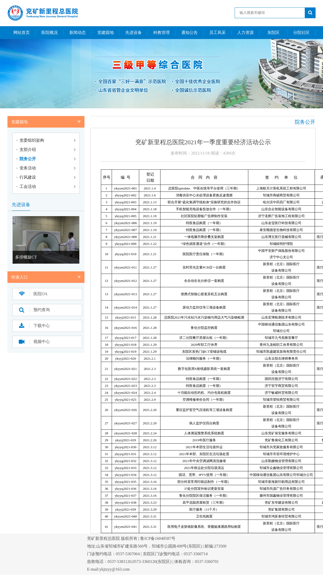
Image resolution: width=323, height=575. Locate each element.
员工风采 (217, 32)
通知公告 (189, 32)
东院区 (273, 32)
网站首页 (21, 32)
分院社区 (301, 32)
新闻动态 (77, 32)
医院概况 (49, 32)
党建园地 (105, 32)
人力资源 (245, 32)
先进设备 (133, 32)
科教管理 (161, 32)
